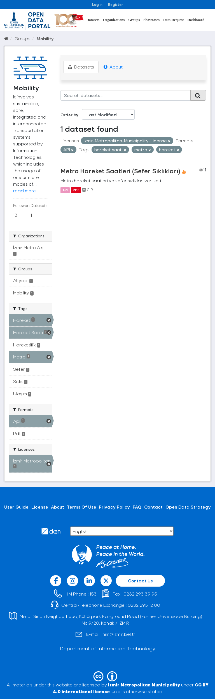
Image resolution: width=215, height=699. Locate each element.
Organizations (114, 20)
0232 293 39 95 (140, 594)
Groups (134, 20)
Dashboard (196, 20)
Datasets (93, 20)
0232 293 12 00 (144, 605)
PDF (76, 190)
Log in (97, 4)
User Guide (16, 507)
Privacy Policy (114, 507)
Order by (69, 114)
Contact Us (140, 581)
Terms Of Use (81, 507)
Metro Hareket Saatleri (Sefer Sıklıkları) (120, 171)
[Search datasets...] (125, 95)
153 (93, 594)
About (113, 67)
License (39, 507)
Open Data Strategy (188, 507)
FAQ (137, 507)
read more (24, 190)
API (65, 190)
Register (115, 4)
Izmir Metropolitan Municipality (144, 685)
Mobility (45, 38)
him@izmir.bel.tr (118, 634)
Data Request (173, 20)
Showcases (151, 20)
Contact (153, 507)
